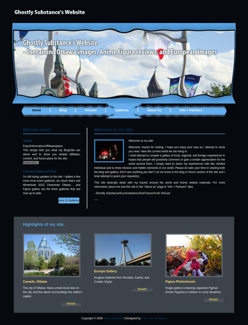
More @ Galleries (69, 200)
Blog (63, 110)
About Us (154, 110)
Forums (91, 110)
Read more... (31, 162)
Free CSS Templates (154, 318)
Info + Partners (191, 110)
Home (36, 110)
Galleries (122, 110)
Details (71, 303)
